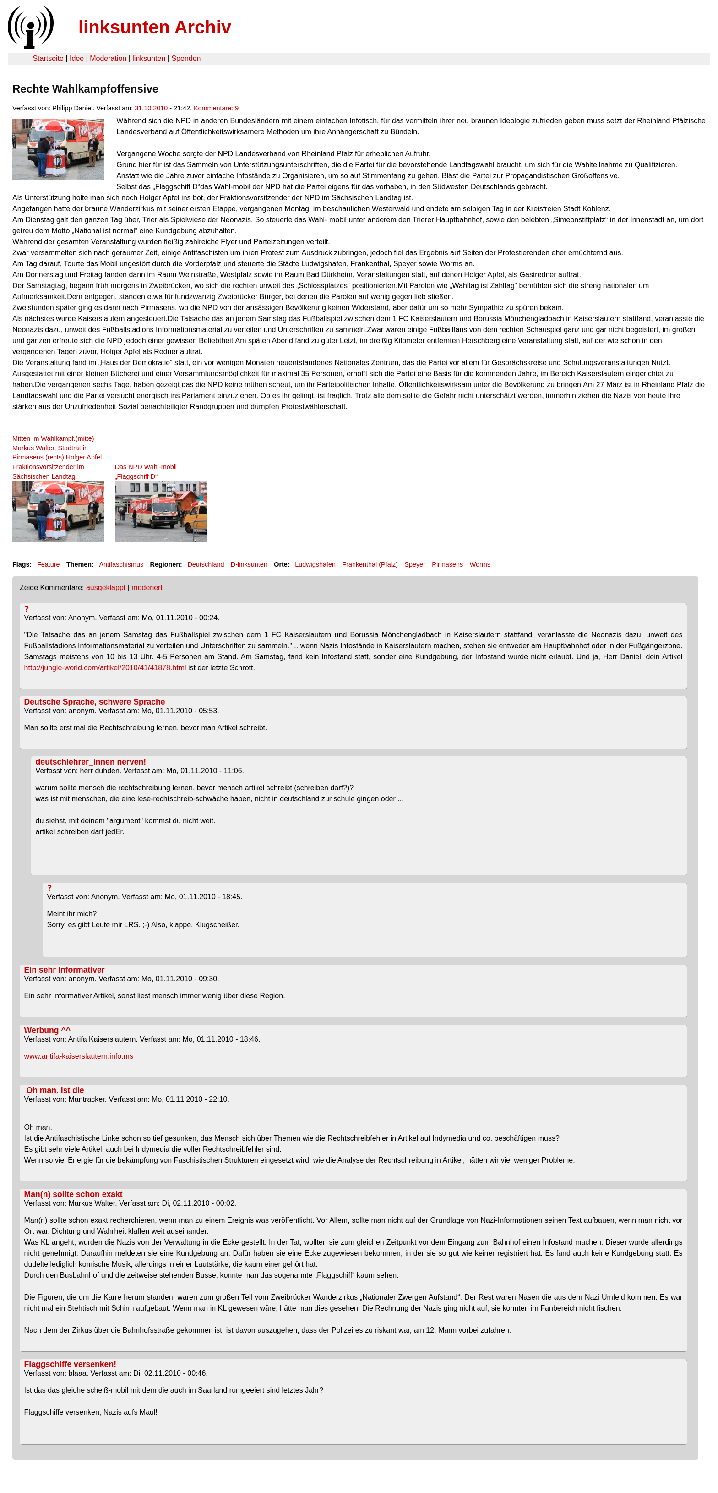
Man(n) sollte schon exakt (73, 1194)
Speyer (414, 564)
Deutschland (205, 564)
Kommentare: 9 (216, 108)
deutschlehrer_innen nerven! (91, 761)
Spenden (186, 58)
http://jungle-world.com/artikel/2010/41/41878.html (105, 668)
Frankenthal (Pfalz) (370, 564)
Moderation (108, 58)
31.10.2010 (151, 108)
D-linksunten (249, 564)
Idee (77, 58)
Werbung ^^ (47, 1030)
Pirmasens (447, 564)
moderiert (147, 587)
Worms (480, 564)
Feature (48, 564)
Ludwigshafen (315, 564)
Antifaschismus (121, 564)
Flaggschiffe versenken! (70, 1364)
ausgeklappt (105, 587)
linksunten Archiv (154, 27)
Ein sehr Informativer (64, 969)
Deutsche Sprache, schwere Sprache (94, 701)
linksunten (148, 58)
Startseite (48, 58)
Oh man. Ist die (54, 1090)
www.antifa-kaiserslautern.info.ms (78, 1056)
